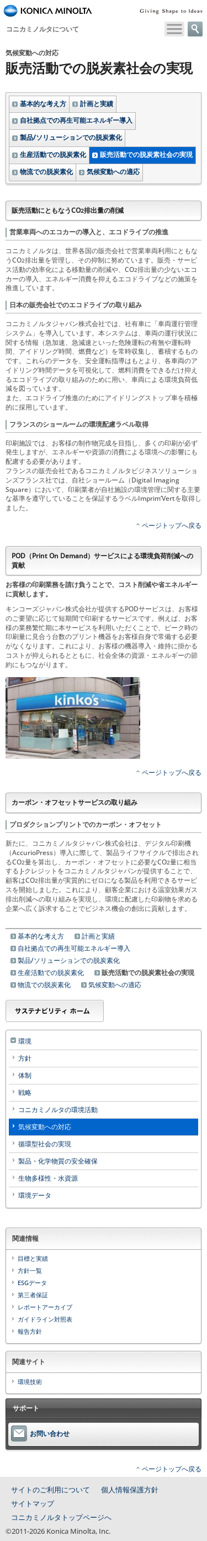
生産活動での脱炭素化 (53, 154)
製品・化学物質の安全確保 (58, 1161)
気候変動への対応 (44, 1126)
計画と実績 (96, 103)
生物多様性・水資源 (48, 1178)
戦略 (24, 1092)
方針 (24, 1058)
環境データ (34, 1195)
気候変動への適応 (113, 171)
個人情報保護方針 (129, 1490)
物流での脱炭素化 (46, 171)
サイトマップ (32, 1503)
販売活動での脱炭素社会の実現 (146, 154)
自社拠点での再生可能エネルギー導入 (76, 120)
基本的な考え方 (43, 103)
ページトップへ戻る (171, 525)
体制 (24, 1075)
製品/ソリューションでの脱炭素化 (71, 137)
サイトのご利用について (50, 1490)
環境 (24, 1041)
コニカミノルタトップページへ (61, 1517)
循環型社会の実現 (44, 1144)
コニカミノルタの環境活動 (58, 1109)
